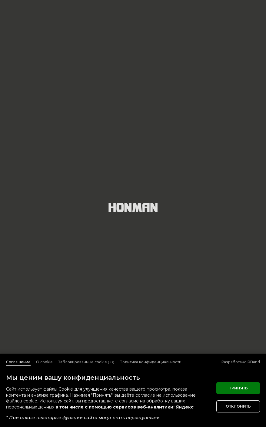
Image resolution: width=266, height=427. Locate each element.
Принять (238, 388)
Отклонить (238, 406)
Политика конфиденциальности (150, 362)
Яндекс (185, 407)
